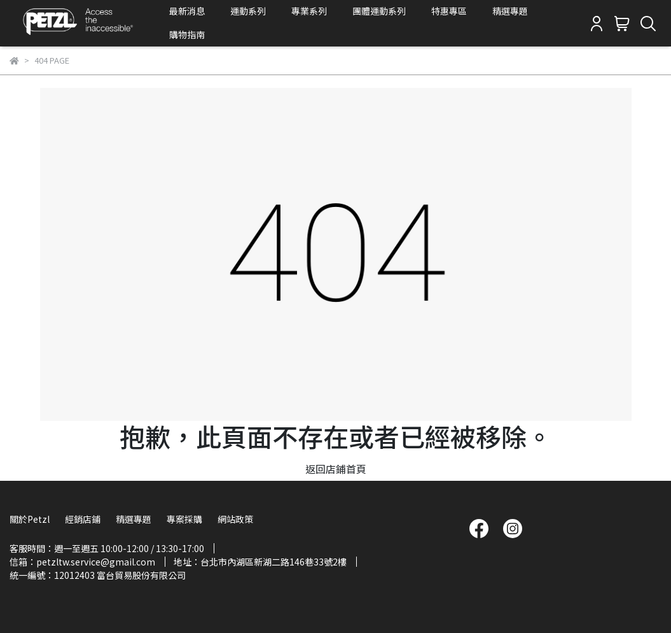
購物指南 (187, 34)
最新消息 (187, 10)
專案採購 (184, 519)
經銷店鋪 (82, 519)
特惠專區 (449, 10)
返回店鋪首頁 (335, 468)
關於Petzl (30, 519)
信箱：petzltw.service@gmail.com (82, 561)
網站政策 (235, 519)
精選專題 (510, 10)
